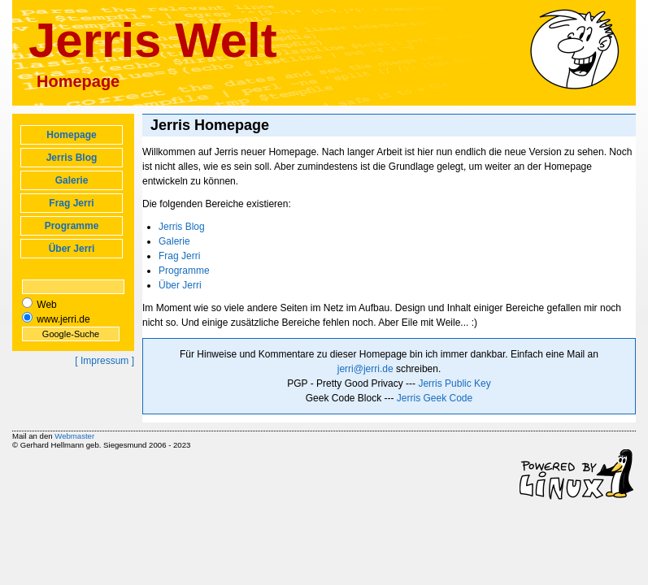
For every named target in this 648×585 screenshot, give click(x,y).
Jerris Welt (152, 40)
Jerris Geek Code (434, 398)
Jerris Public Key (454, 383)
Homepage (71, 135)
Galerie (72, 180)
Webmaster (74, 435)
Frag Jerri (71, 203)
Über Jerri (72, 248)
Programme (72, 226)
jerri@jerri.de (365, 369)
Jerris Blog (72, 157)
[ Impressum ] (104, 360)
